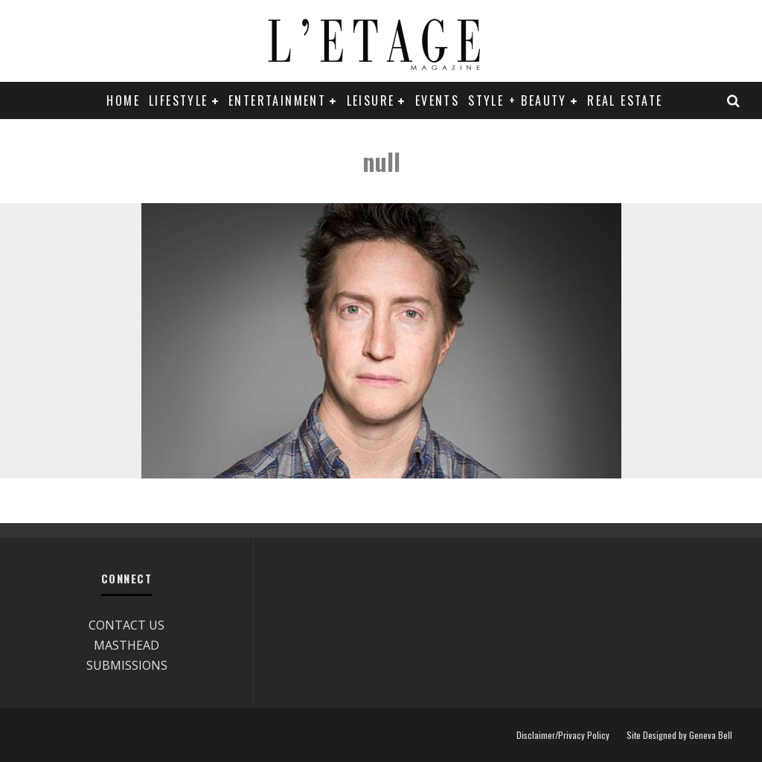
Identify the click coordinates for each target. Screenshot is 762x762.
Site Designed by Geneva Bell (679, 735)
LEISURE (371, 100)
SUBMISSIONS (126, 665)
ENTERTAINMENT (277, 100)
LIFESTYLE (178, 100)
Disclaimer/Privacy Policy (562, 735)
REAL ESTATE (624, 100)
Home (123, 100)
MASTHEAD (126, 645)
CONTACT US (126, 625)
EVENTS (437, 100)
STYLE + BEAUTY (517, 100)
